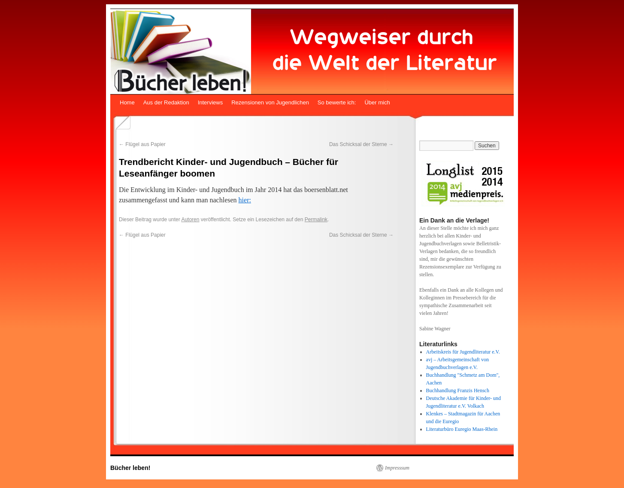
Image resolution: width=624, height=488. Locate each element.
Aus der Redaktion (166, 102)
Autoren (190, 220)
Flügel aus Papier (142, 144)
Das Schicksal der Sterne (361, 144)
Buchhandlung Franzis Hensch (457, 390)
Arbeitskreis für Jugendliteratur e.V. (463, 352)
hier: (245, 200)
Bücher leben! (130, 467)
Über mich (377, 102)
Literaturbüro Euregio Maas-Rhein (462, 429)
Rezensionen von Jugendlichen (270, 102)
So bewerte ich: (337, 102)
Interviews (210, 102)
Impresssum (397, 468)
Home (127, 102)
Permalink (316, 220)
